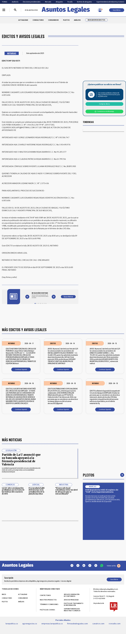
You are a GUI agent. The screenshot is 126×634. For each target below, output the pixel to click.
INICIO (4, 594)
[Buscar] (15, 10)
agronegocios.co (29, 624)
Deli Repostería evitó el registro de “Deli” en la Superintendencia (101, 491)
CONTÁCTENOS (45, 595)
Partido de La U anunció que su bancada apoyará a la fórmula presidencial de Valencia (21, 459)
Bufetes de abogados (84, 2)
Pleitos (88, 475)
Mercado (48, 2)
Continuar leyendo (21, 369)
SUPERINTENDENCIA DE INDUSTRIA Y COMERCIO (72, 610)
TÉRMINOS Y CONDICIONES (49, 604)
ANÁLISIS (77, 20)
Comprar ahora (104, 104)
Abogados (59, 2)
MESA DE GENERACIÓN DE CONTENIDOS (71, 595)
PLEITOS (66, 20)
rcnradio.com (114, 624)
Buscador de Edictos (96, 20)
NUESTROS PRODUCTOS (48, 600)
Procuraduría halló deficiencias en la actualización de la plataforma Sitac (37, 491)
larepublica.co (12, 624)
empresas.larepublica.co (52, 624)
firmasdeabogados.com (77, 624)
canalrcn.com (98, 624)
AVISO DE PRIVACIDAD (71, 600)
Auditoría (15, 2)
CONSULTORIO (38, 20)
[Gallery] (40, 295)
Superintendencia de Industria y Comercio (110, 2)
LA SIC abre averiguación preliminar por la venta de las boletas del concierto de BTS (13, 491)
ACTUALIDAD (23, 20)
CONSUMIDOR (53, 20)
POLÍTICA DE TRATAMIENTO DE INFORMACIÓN (73, 604)
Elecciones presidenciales (31, 2)
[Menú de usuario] (99, 10)
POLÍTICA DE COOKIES (47, 610)
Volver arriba (113, 566)
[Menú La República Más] (4, 10)
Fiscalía (69, 2)
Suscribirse (116, 10)
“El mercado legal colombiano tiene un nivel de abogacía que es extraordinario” (66, 491)
